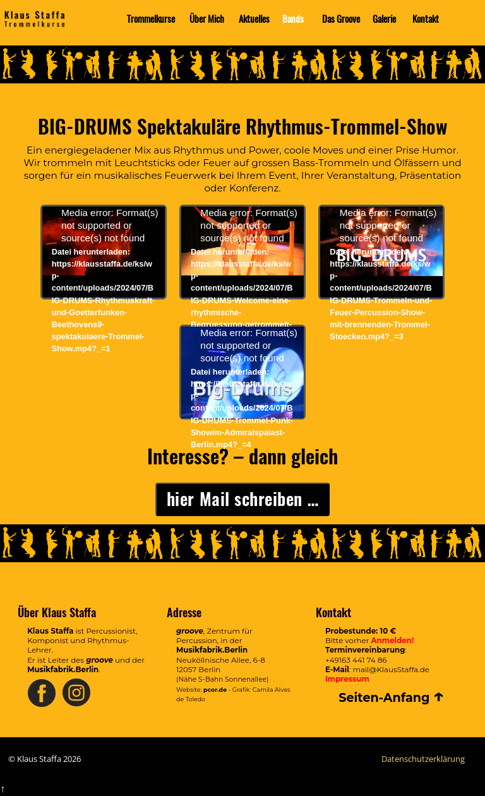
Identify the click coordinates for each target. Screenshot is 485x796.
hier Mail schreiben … (242, 499)
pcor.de (215, 689)
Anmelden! (392, 640)
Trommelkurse (151, 18)
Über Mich (206, 18)
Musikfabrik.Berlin (63, 669)
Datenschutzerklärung (423, 758)
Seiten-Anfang (391, 697)
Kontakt (425, 18)
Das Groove (341, 18)
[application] (103, 241)
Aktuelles (254, 18)
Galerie (384, 18)
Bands (293, 18)
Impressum (347, 679)
